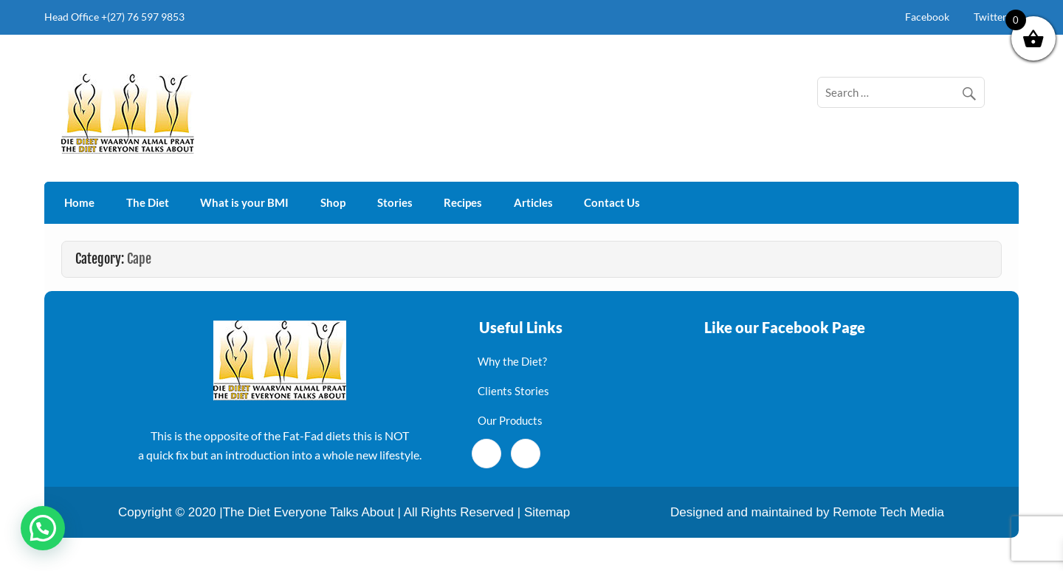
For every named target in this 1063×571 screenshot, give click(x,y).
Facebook (927, 16)
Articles (533, 202)
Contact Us (612, 202)
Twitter (990, 16)
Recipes (463, 202)
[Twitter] (525, 453)
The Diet (147, 202)
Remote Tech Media (888, 512)
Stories (395, 202)
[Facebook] (486, 453)
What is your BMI (244, 202)
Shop (332, 202)
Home (79, 202)
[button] (43, 528)
